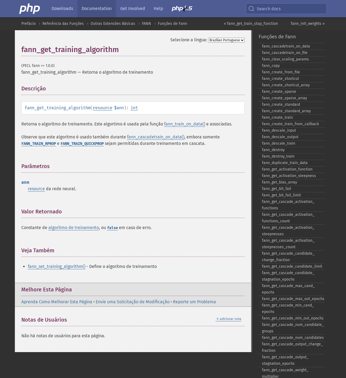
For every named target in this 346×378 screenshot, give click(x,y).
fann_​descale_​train (278, 143)
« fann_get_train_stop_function (251, 23)
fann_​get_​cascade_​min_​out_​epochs (293, 318)
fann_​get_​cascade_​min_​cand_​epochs (288, 308)
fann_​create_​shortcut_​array (286, 85)
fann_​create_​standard (281, 104)
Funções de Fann (172, 23)
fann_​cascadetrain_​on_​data (286, 46)
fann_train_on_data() (184, 124)
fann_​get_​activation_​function (287, 169)
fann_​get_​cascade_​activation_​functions (288, 204)
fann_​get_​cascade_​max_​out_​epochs (293, 299)
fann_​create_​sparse (279, 91)
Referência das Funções (63, 23)
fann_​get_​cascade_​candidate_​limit (292, 266)
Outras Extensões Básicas (113, 23)
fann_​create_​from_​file (281, 72)
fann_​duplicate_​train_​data (285, 163)
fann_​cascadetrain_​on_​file (285, 52)
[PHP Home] (30, 8)
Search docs (264, 8)
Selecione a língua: (188, 39)
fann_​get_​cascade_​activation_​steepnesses (288, 230)
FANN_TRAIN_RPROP (38, 143)
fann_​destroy (273, 150)
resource (102, 107)
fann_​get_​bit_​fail (276, 188)
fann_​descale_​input (279, 130)
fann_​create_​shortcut (280, 78)
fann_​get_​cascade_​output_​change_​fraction (292, 347)
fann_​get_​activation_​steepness (289, 175)
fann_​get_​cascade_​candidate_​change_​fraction (288, 256)
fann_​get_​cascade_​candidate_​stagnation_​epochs (288, 276)
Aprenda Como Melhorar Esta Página (56, 301)
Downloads (62, 8)
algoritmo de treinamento (73, 227)
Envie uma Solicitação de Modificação (132, 301)
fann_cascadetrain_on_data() (155, 136)
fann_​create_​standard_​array (286, 111)
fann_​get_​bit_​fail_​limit (281, 195)
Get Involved (132, 8)
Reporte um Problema (194, 301)
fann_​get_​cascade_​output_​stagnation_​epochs (285, 360)
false (112, 228)
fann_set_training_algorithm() (56, 266)
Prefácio (28, 23)
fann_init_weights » (308, 23)
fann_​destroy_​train (278, 156)
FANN (146, 23)
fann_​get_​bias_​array (279, 182)
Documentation (97, 8)
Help (158, 8)
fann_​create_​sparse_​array (284, 98)
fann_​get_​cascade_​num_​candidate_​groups (293, 327)
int (134, 107)
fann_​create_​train (277, 117)
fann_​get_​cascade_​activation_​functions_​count (288, 217)
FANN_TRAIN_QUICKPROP (82, 143)
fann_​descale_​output (280, 137)
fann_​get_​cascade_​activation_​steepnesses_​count (288, 243)
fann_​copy (271, 65)
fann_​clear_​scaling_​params (285, 59)
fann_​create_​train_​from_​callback (290, 124)
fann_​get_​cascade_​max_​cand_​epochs (288, 289)
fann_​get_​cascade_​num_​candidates (293, 337)
